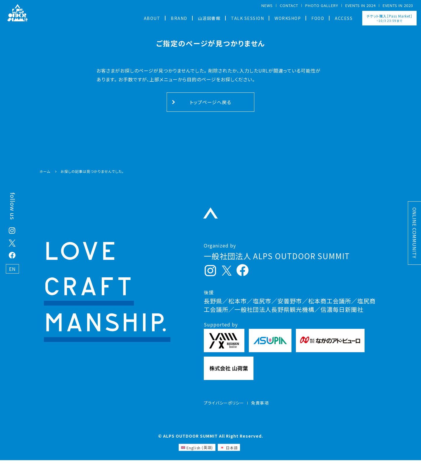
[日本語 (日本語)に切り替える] (229, 453)
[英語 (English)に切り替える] (197, 453)
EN (12, 268)
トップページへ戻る (210, 102)
